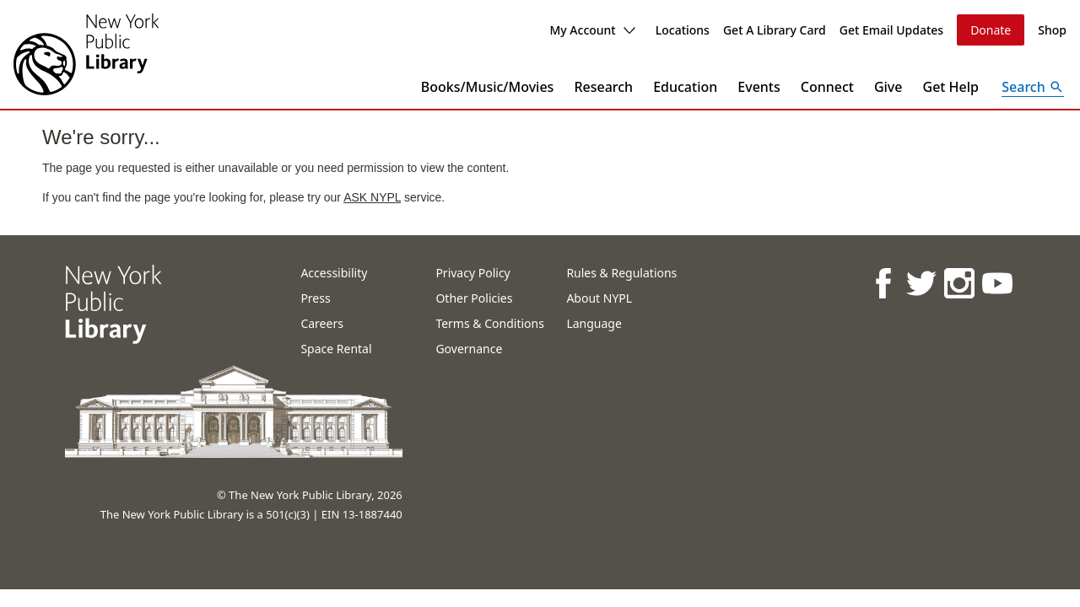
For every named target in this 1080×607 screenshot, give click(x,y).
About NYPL (599, 298)
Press (315, 298)
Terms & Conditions (489, 323)
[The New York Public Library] (86, 54)
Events (758, 87)
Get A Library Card (774, 30)
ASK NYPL (372, 197)
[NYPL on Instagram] (958, 283)
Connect (827, 87)
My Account (591, 30)
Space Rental (335, 349)
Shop (1052, 30)
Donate (990, 30)
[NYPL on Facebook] (882, 283)
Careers (321, 323)
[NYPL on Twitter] (920, 283)
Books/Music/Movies (487, 87)
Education (685, 87)
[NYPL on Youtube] (996, 283)
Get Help (951, 87)
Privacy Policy (472, 273)
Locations (683, 30)
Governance (468, 349)
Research (603, 87)
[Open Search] (1032, 86)
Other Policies (473, 298)
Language (593, 323)
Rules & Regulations (621, 273)
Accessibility (333, 273)
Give (888, 87)
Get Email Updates (891, 30)
